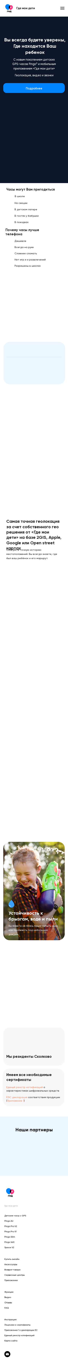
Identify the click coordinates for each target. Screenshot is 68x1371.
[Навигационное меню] (62, 8)
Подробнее (34, 88)
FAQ (6, 1308)
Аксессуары (10, 1264)
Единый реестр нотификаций (24, 1087)
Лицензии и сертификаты (17, 1325)
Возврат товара (12, 1269)
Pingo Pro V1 (10, 1231)
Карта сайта (10, 1340)
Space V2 (9, 1247)
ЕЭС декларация (16, 1097)
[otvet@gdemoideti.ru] (7, 1356)
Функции (8, 1292)
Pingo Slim (9, 1237)
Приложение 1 (15, 1100)
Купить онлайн (11, 1259)
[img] (12, 163)
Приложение (11, 1280)
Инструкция (10, 1319)
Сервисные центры (14, 1275)
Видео (7, 1297)
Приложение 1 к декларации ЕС (21, 1330)
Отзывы (8, 1302)
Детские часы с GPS (15, 1215)
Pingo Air (8, 1221)
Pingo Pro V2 (10, 1226)
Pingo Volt (9, 1242)
